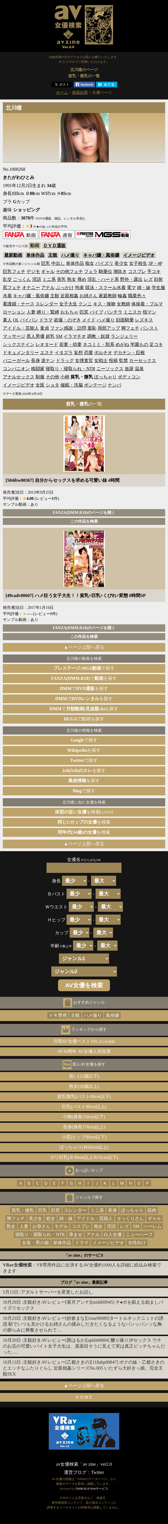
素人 (7, 320)
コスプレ (137, 271)
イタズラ (64, 352)
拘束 (79, 287)
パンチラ (113, 312)
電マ (131, 287)
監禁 (123, 360)
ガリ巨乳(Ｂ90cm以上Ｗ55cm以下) (84, 1157)
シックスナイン (18, 344)
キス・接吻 (104, 303)
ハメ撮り (70, 255)
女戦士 (101, 360)
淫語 (36, 279)
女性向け (137, 1242)
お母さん (41, 1226)
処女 (50, 1218)
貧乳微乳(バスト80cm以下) (84, 1096)
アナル (48, 287)
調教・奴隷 (98, 336)
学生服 (158, 287)
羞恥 (91, 328)
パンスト (149, 328)
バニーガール (16, 360)
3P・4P (155, 263)
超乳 (50, 336)
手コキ (154, 271)
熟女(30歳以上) (84, 1086)
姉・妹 (144, 287)
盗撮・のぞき (67, 320)
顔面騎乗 (125, 320)
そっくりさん (130, 1218)
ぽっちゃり (105, 376)
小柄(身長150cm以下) (84, 1116)
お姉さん (88, 295)
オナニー (31, 287)
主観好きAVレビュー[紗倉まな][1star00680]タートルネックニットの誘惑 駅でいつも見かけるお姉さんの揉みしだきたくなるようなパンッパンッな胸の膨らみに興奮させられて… (83, 1324)
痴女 (89, 263)
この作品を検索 (84, 521)
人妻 (31, 312)
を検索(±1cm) (84, 811)
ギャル (48, 271)
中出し (58, 263)
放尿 (129, 368)
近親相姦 (69, 295)
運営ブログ (75, 1472)
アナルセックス (18, 376)
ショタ (52, 385)
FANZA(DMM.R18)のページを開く (84, 512)
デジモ (33, 271)
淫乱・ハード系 (103, 279)
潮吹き (120, 271)
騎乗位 (105, 271)
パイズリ (104, 263)
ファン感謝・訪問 (68, 328)
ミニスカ (132, 312)
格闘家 (38, 368)
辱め (81, 279)
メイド (89, 320)
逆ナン (48, 360)
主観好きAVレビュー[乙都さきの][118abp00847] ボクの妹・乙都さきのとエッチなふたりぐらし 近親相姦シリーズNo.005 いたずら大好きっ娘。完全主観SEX (83, 1368)
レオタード (47, 344)
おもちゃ (69, 312)
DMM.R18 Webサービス (92, 1488)
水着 (7, 295)
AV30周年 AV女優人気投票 (84, 1051)
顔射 (158, 279)
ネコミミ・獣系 (98, 344)
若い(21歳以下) (84, 1076)
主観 (52, 255)
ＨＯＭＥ (84, 1397)
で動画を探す (84, 718)
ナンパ (114, 385)
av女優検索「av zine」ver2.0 (84, 1464)
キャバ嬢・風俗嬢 (101, 255)
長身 (35, 360)
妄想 (78, 352)
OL (16, 320)
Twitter (97, 1472)
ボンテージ (95, 385)
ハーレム (152, 1226)
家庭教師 (108, 295)
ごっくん (22, 279)
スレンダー (47, 303)
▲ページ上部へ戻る (84, 647)
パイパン (29, 320)
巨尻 (84, 312)
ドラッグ (65, 360)
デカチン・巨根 (129, 352)
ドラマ (46, 320)
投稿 (113, 360)
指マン (149, 312)
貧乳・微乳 (23, 1210)
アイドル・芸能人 (21, 328)
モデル (61, 1226)
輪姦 (122, 295)
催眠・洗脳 (71, 385)
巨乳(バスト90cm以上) (84, 1106)
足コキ (156, 344)
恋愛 (88, 352)
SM (59, 336)
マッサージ (14, 336)
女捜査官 (84, 360)
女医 (40, 385)
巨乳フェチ (14, 271)
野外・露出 (131, 279)
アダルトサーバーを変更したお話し (57, 1292)
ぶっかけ (65, 287)
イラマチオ (74, 336)
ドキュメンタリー (21, 352)
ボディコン (129, 376)
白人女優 (113, 1234)
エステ (47, 352)
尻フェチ (12, 287)
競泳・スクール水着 (105, 287)
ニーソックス (109, 368)
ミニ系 (49, 279)
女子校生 (138, 263)
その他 (52, 376)
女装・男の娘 (35, 1242)
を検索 (84, 822)
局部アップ (109, 328)
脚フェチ (130, 328)
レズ (148, 279)
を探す (84, 750)
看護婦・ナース (18, 303)
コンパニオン (16, 368)
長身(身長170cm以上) (84, 1126)
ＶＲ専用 (58, 1015)
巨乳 (45, 263)
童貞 (44, 328)
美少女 (121, 263)
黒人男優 (35, 336)
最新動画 (13, 255)
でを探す (84, 678)
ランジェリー (124, 336)
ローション (14, 312)
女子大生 (68, 303)
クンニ (85, 303)
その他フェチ (69, 271)
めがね (122, 344)
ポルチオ (103, 352)
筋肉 (151, 1210)
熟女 (71, 279)
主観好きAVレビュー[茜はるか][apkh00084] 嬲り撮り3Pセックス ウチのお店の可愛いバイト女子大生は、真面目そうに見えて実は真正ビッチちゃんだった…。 (84, 1346)
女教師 (123, 303)
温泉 (139, 368)
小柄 (64, 376)
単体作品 (35, 255)
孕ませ (75, 1234)
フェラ (91, 271)
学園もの (139, 344)
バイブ (96, 312)
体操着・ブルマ (147, 303)
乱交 (7, 279)
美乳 (61, 279)
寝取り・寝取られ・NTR (70, 368)
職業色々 (137, 295)
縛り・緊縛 (48, 312)
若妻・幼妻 (70, 344)
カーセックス (142, 360)
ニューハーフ (139, 1234)
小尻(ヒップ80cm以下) (84, 1137)
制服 (40, 376)
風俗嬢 (112, 1015)
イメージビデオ (139, 255)
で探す (84, 668)
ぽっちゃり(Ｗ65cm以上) (84, 1147)
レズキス (144, 320)
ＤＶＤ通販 (54, 245)
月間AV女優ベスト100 (84, 1041)
